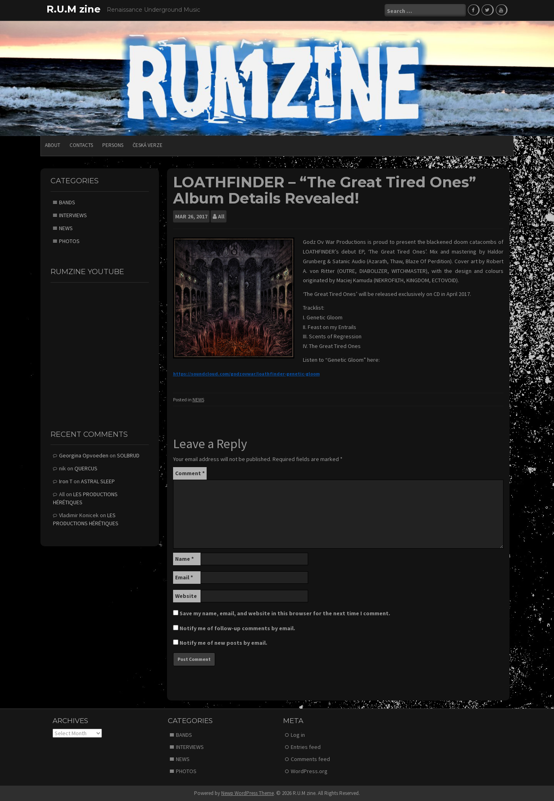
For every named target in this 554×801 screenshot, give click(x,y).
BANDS (67, 202)
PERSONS (112, 145)
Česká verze (148, 145)
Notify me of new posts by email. (223, 642)
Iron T (65, 481)
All (221, 216)
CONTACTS (81, 145)
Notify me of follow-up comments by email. (237, 628)
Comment (190, 473)
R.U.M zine (74, 9)
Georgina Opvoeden (83, 455)
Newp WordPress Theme (247, 793)
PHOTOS (69, 241)
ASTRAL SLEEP (98, 481)
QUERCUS (85, 468)
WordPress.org (309, 771)
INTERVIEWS (73, 215)
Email (184, 577)
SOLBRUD (128, 455)
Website (186, 596)
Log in (298, 734)
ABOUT (52, 145)
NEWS (198, 399)
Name (184, 558)
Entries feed (306, 747)
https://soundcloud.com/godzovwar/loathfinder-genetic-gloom (246, 374)
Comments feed (310, 759)
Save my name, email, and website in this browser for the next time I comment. (285, 613)
